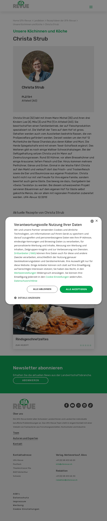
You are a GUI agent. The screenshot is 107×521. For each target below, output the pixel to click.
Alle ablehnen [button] (41, 289)
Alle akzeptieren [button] (76, 289)
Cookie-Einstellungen (57, 276)
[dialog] (53, 260)
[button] (27, 298)
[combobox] (92, 221)
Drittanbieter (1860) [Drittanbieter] (25, 253)
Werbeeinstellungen (25, 272)
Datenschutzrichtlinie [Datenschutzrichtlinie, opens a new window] (26, 280)
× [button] (96, 221)
